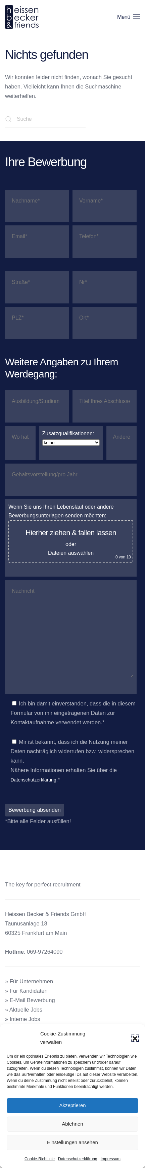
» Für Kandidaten (26, 991)
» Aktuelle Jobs (23, 1010)
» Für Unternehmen (29, 981)
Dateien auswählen (71, 553)
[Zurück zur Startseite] (23, 17)
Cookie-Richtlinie (40, 1159)
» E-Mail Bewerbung (30, 1000)
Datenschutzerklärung (77, 1159)
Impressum (110, 1159)
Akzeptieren (72, 1105)
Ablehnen (72, 1124)
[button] (135, 1037)
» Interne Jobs (22, 1019)
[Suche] (45, 119)
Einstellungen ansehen (72, 1142)
